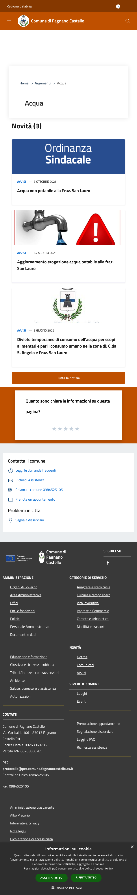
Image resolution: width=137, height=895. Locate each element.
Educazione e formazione (28, 656)
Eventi (82, 701)
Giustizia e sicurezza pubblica (32, 664)
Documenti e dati (23, 634)
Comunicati (85, 664)
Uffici (14, 602)
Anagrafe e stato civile (93, 587)
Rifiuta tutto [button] (86, 877)
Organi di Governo (23, 587)
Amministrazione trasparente (32, 807)
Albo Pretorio (20, 815)
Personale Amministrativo (29, 626)
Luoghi (82, 693)
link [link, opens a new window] (111, 868)
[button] (68, 887)
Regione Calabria (19, 6)
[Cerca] (127, 21)
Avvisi (21, 181)
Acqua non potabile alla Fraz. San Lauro (53, 190)
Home (24, 83)
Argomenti (43, 83)
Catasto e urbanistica (93, 618)
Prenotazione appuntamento (98, 723)
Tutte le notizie (68, 378)
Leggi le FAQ (86, 739)
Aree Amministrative (25, 595)
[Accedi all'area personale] (118, 6)
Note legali (18, 831)
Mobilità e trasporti (91, 626)
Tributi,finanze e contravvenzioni (34, 672)
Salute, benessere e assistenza (33, 688)
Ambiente (17, 680)
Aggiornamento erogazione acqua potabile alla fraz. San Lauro (65, 265)
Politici (15, 618)
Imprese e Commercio (93, 610)
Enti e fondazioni (22, 610)
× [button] (132, 847)
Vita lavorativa (88, 602)
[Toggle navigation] (8, 20)
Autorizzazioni (20, 696)
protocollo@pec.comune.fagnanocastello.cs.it (38, 768)
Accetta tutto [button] (52, 878)
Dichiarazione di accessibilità (31, 839)
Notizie (82, 657)
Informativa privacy (24, 823)
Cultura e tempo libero (93, 595)
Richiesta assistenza (92, 747)
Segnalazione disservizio (95, 731)
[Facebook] (108, 563)
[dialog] (68, 868)
